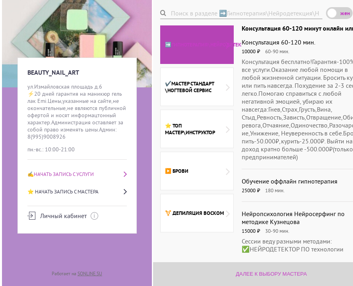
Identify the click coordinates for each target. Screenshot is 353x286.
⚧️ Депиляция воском (197, 213)
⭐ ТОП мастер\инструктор (197, 129)
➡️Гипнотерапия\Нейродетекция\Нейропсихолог (199, 45)
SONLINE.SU (90, 273)
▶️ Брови (197, 171)
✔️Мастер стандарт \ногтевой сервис (197, 87)
